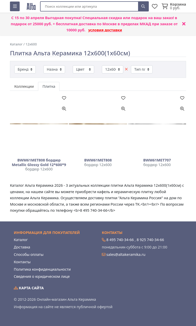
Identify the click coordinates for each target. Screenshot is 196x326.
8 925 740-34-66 (150, 239)
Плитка (48, 86)
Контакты (22, 261)
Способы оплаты (28, 254)
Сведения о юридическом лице (42, 276)
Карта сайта (29, 287)
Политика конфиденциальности (42, 269)
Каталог (21, 239)
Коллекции (24, 86)
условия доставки (105, 30)
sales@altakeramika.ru (125, 254)
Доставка (22, 247)
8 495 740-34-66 (120, 239)
